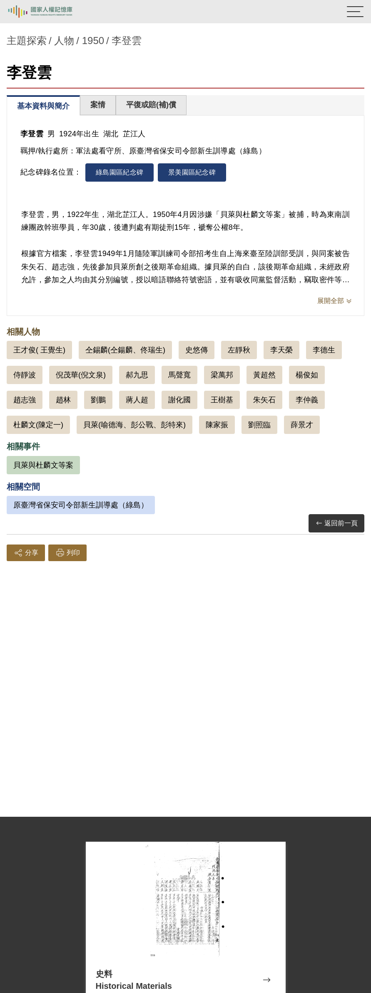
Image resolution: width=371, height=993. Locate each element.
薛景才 (302, 425)
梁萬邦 (222, 375)
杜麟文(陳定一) (38, 425)
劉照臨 (259, 425)
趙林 (63, 400)
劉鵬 (98, 400)
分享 (25, 553)
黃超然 (264, 375)
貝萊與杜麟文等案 (43, 465)
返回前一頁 (336, 523)
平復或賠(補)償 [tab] (151, 105)
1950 (93, 40)
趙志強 (24, 400)
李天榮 (281, 350)
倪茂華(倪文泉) (81, 375)
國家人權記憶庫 (49, 11)
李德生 (324, 350)
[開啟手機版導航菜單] (355, 11)
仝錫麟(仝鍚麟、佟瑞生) (125, 350)
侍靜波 (24, 375)
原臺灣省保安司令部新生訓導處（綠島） (80, 505)
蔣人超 (137, 400)
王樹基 (222, 400)
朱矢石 (264, 400)
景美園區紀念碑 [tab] (192, 172)
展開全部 (330, 300)
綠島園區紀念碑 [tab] (119, 172)
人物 (64, 40)
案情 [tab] (97, 105)
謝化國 (179, 400)
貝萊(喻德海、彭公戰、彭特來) (134, 425)
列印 (67, 553)
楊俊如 (307, 375)
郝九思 (137, 375)
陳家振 (217, 425)
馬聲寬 (179, 375)
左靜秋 (239, 350)
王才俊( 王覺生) (39, 350)
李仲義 (307, 400)
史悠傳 (196, 350)
